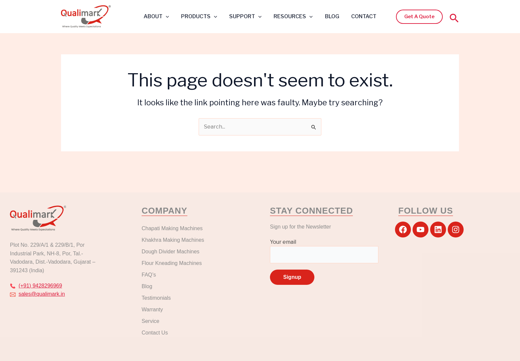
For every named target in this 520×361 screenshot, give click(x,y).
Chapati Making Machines (173, 228)
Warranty (152, 309)
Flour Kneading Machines (172, 263)
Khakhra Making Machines (173, 240)
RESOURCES (292, 16)
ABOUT (160, 16)
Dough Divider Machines (170, 251)
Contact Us (155, 332)
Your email (324, 251)
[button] (419, 17)
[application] (169, 16)
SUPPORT (246, 16)
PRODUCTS (201, 16)
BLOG (330, 16)
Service (150, 321)
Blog (147, 286)
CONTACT (360, 16)
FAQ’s (149, 275)
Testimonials (156, 298)
